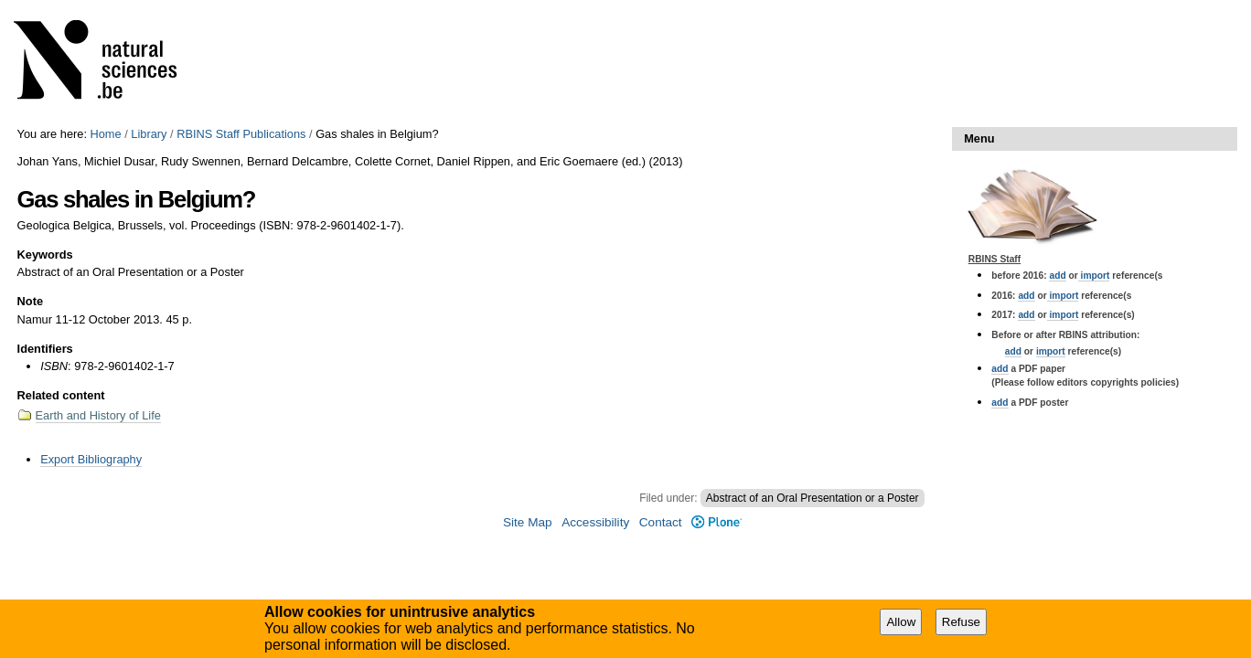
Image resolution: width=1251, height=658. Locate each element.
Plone (716, 522)
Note (30, 301)
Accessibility (595, 522)
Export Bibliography (91, 459)
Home (106, 134)
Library (148, 134)
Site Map (527, 522)
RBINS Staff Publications (240, 134)
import (1094, 276)
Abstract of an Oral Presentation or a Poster (812, 498)
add (1057, 276)
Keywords (45, 254)
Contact (660, 522)
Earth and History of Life (98, 415)
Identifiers (45, 349)
